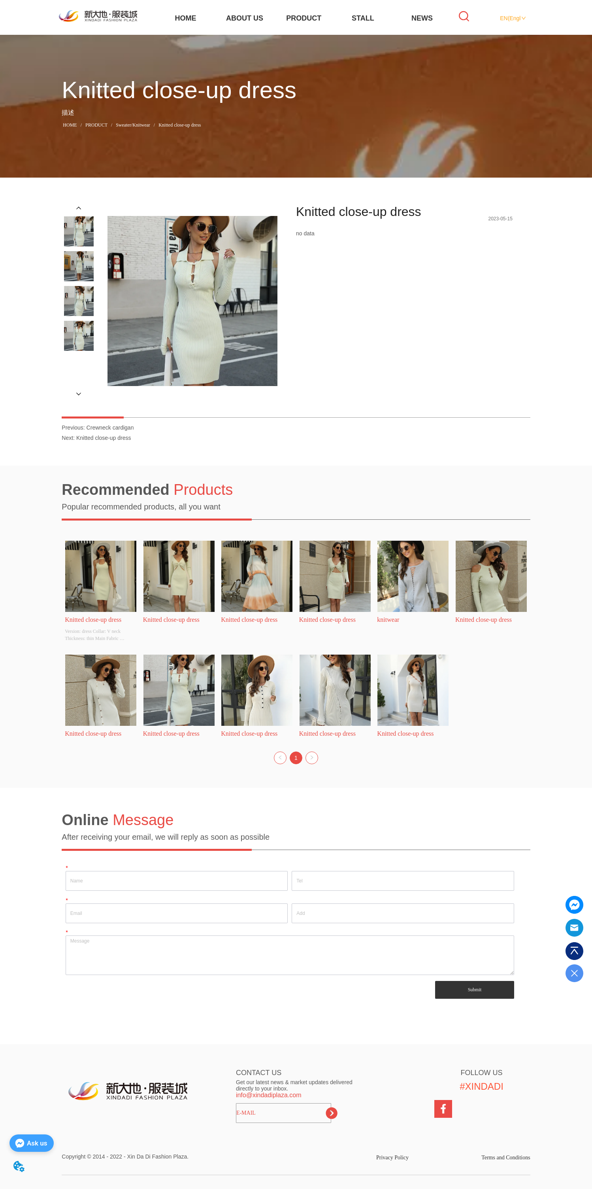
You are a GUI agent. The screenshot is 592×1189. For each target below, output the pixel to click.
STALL (363, 18)
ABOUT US (244, 18)
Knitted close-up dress (179, 125)
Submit (475, 989)
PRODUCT (303, 18)
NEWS (422, 18)
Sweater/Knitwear (133, 125)
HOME (185, 18)
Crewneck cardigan (110, 427)
